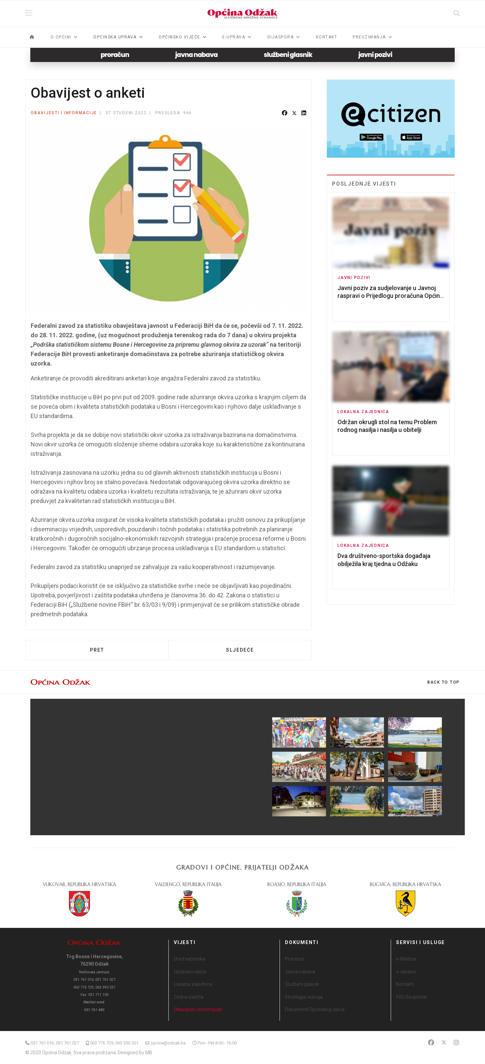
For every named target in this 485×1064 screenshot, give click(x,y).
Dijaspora (280, 37)
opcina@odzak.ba (168, 1042)
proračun (115, 54)
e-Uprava (233, 37)
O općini (61, 37)
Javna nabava (300, 971)
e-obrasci (406, 971)
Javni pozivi (353, 277)
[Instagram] (456, 1042)
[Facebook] (431, 1042)
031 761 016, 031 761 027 (55, 1042)
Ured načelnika (189, 959)
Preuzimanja (369, 37)
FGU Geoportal (411, 997)
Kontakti (405, 984)
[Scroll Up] (443, 682)
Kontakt (326, 37)
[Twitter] (444, 1042)
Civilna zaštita (188, 997)
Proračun (294, 959)
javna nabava (196, 54)
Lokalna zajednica (363, 411)
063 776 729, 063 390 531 (114, 1042)
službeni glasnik (288, 54)
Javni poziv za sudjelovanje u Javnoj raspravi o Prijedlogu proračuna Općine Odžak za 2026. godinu (390, 295)
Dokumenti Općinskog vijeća (315, 1009)
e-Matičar (406, 959)
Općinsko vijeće (190, 971)
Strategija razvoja (304, 997)
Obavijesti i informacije (64, 113)
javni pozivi (375, 54)
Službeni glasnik (302, 984)
